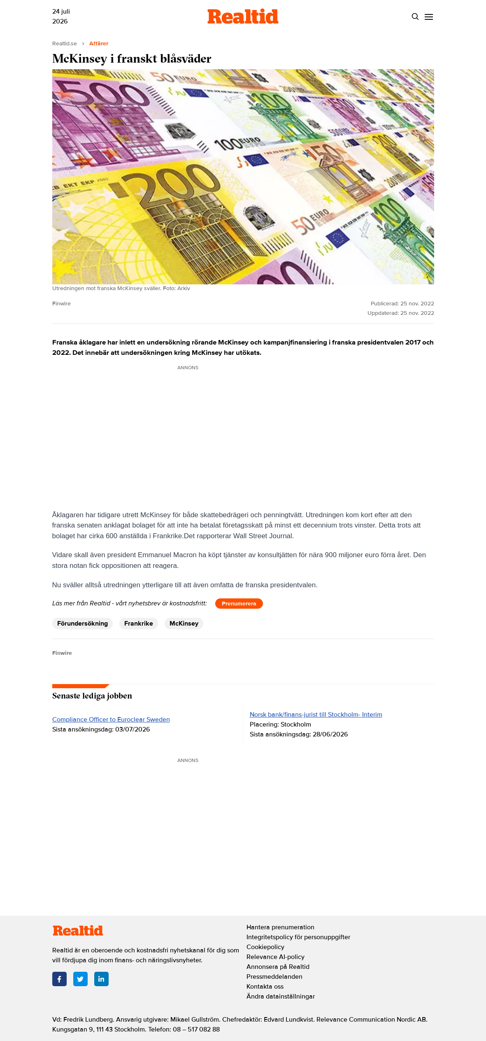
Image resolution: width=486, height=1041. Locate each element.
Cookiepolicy (265, 947)
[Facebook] (59, 979)
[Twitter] (80, 979)
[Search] (415, 17)
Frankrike (138, 623)
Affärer (98, 43)
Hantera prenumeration (280, 927)
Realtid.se (64, 43)
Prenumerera (239, 603)
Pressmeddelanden (274, 977)
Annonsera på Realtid (277, 967)
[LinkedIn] (101, 979)
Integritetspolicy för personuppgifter (298, 937)
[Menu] (429, 17)
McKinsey (184, 623)
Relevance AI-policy (275, 957)
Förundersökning (82, 623)
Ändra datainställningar (280, 996)
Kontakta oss (265, 986)
